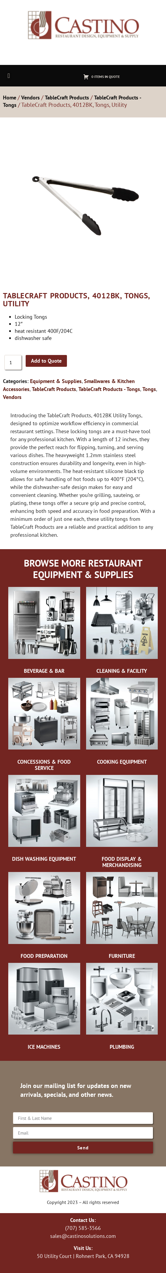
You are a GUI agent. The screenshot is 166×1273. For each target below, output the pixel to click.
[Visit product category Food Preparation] (44, 916)
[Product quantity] (13, 362)
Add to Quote (46, 360)
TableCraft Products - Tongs (109, 389)
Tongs (149, 389)
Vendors (30, 97)
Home (9, 97)
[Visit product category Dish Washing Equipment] (44, 819)
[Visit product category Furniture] (122, 916)
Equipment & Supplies (56, 381)
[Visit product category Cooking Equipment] (122, 722)
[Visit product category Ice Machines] (44, 1007)
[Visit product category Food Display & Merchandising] (122, 822)
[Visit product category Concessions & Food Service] (44, 725)
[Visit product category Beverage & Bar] (44, 631)
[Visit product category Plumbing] (122, 1007)
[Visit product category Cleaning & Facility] (122, 631)
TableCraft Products (67, 97)
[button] (8, 76)
